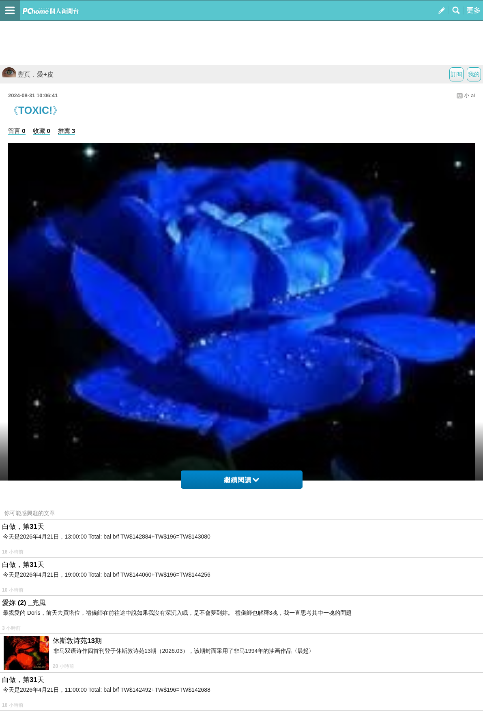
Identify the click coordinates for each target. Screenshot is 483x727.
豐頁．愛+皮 (28, 74)
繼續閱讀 (241, 480)
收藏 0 (41, 130)
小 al (469, 95)
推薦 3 (66, 130)
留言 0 (17, 130)
